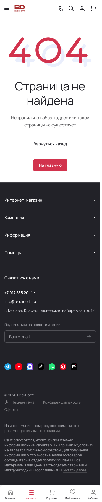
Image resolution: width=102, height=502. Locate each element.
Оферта (11, 409)
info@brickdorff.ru (20, 301)
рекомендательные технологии (32, 430)
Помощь (12, 252)
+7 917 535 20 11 (18, 292)
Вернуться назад (50, 144)
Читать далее (75, 470)
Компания (14, 217)
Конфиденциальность (62, 402)
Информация (17, 235)
